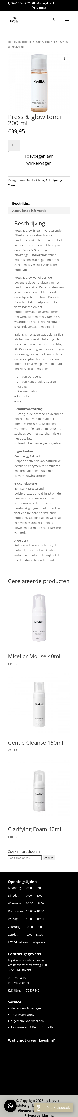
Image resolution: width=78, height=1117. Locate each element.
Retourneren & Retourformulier (33, 1027)
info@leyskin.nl (18, 983)
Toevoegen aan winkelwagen (39, 159)
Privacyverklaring (23, 1015)
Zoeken (48, 858)
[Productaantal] (14, 145)
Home (12, 42)
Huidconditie (26, 42)
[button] (63, 58)
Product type (35, 180)
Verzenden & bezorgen (27, 1008)
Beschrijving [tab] (21, 203)
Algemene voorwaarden (27, 1021)
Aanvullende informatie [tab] (29, 211)
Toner (12, 185)
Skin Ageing (43, 42)
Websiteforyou (49, 1101)
